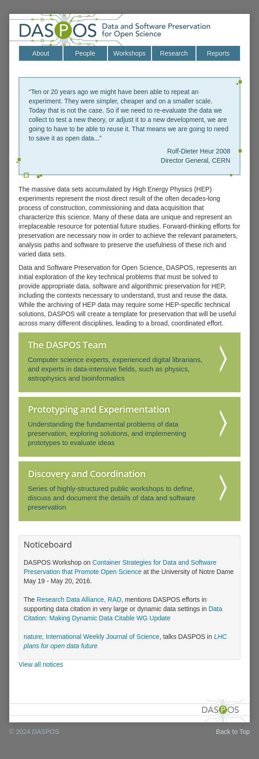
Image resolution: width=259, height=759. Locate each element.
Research (174, 53)
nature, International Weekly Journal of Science (91, 636)
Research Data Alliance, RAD (79, 599)
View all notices (41, 664)
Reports (218, 53)
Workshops (130, 53)
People (85, 53)
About (41, 53)
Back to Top (233, 731)
